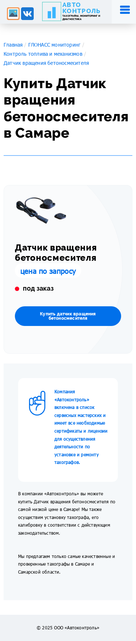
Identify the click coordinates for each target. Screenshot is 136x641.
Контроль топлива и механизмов (43, 53)
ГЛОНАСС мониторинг (54, 44)
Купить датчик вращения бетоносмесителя (68, 316)
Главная (13, 44)
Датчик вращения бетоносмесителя (46, 62)
